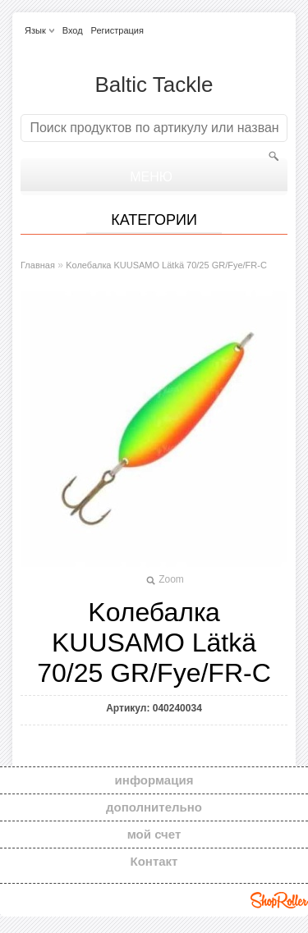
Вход (72, 30)
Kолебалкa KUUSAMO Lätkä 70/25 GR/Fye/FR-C (166, 265)
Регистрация (117, 30)
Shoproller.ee (279, 900)
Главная (38, 265)
